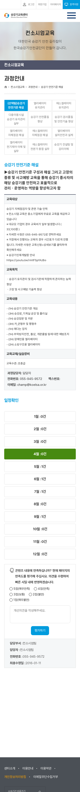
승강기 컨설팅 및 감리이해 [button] (63, 147)
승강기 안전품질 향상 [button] (40, 119)
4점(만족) (43, 588)
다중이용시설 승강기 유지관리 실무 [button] (16, 119)
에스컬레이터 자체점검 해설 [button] (40, 133)
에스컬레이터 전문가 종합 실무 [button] (40, 147)
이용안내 (27, 768)
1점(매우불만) (21, 600)
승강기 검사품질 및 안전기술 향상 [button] (63, 119)
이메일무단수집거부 (45, 777)
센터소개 (9, 768)
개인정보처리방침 (15, 777)
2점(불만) (38, 594)
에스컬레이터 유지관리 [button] (63, 105)
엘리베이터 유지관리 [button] (40, 105)
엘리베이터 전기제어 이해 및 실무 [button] (16, 147)
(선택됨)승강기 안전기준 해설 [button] (16, 105)
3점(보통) (19, 594)
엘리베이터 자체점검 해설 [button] (16, 133)
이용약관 (45, 768)
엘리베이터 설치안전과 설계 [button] (64, 133)
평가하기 (40, 630)
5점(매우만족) (21, 588)
